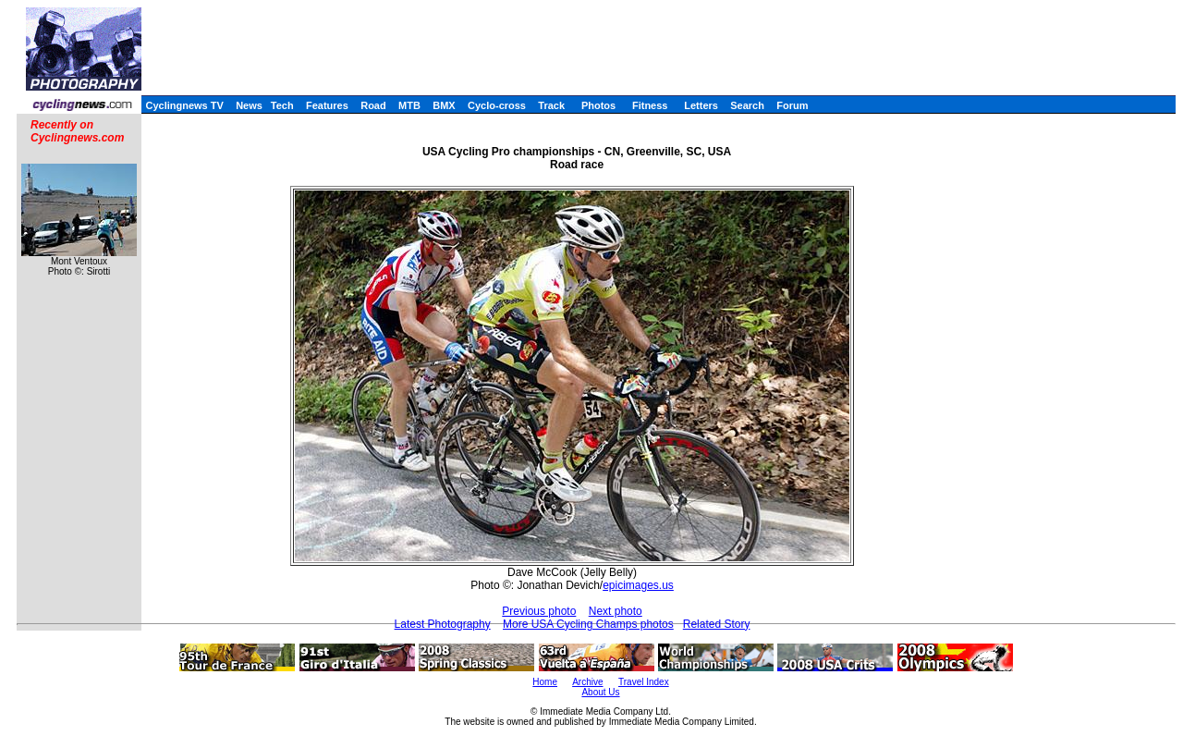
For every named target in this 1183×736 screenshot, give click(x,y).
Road (373, 105)
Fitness (650, 105)
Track (551, 105)
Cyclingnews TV (184, 105)
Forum (792, 105)
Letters (701, 105)
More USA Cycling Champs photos (588, 624)
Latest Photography (443, 624)
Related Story (716, 624)
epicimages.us (638, 585)
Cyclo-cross (497, 105)
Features (327, 105)
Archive (587, 682)
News (249, 105)
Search (747, 105)
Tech (282, 105)
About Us (600, 692)
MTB (409, 105)
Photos (598, 105)
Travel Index (643, 682)
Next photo (615, 611)
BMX (444, 105)
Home (544, 682)
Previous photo (539, 611)
